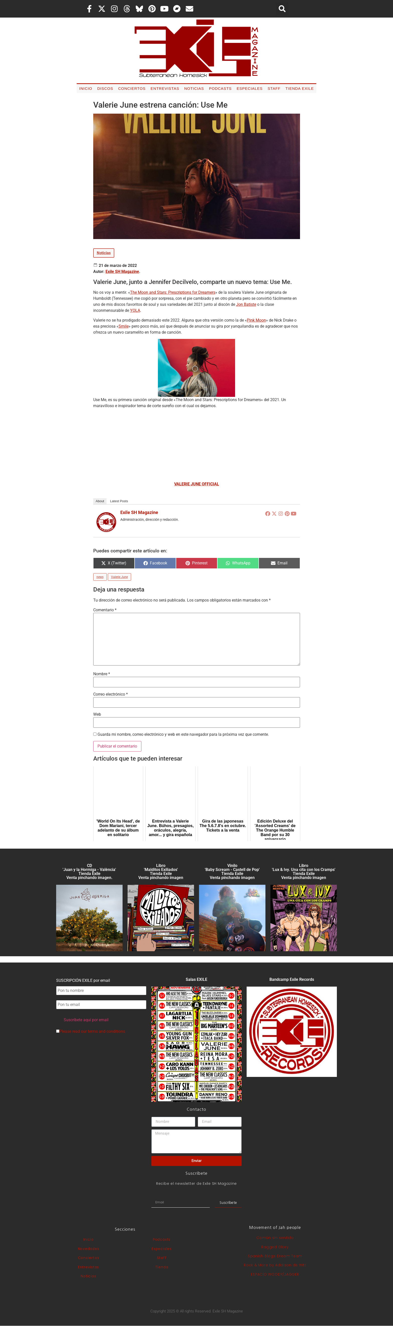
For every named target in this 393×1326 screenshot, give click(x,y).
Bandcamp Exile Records (291, 979)
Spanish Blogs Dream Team (275, 1256)
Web (97, 714)
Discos (105, 88)
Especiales (249, 88)
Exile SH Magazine (122, 271)
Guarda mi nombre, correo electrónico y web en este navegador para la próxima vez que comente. (183, 734)
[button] (282, 9)
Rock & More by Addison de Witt (275, 1265)
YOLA (135, 310)
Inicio (85, 88)
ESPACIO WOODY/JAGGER (275, 1274)
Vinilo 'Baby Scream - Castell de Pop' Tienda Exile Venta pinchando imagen (232, 871)
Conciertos (131, 88)
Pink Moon (256, 320)
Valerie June (119, 577)
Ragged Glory (274, 1246)
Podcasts (220, 88)
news (100, 577)
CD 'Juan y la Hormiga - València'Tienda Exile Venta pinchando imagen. (89, 871)
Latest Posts (119, 501)
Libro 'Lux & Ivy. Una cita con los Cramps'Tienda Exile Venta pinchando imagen (303, 871)
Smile (124, 326)
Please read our (90, 1031)
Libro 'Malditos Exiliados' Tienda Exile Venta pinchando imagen (160, 871)
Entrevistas (165, 88)
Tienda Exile (299, 88)
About (100, 501)
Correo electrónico (110, 694)
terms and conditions (106, 1031)
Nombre (101, 674)
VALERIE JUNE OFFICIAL (196, 484)
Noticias (194, 88)
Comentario (105, 610)
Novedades (88, 1248)
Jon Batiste (246, 304)
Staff (274, 88)
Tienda (161, 1267)
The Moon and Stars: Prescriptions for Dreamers (172, 292)
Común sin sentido (275, 1237)
